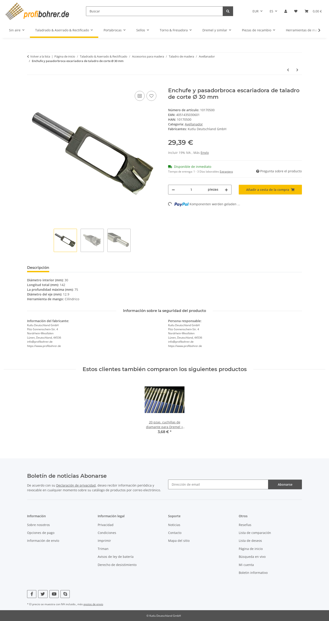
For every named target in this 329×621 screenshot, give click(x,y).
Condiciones (107, 533)
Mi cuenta (246, 565)
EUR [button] (256, 11)
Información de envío (43, 540)
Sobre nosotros (38, 525)
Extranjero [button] (226, 171)
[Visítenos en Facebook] (31, 594)
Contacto (174, 533)
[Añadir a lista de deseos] (151, 96)
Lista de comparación (255, 533)
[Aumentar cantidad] (226, 189)
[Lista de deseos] (296, 11)
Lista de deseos (250, 540)
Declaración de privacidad (76, 485)
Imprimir (104, 540)
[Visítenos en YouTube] (54, 594)
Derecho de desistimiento (117, 565)
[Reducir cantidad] (173, 189)
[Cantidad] (191, 189)
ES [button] (271, 11)
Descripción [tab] (38, 267)
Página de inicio (251, 549)
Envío (205, 152)
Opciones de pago (40, 533)
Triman (103, 549)
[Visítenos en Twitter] (42, 594)
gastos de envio (93, 604)
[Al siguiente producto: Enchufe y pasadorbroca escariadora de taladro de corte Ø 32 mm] (297, 70)
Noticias (174, 525)
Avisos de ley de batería (116, 556)
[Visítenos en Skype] (65, 594)
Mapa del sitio (179, 540)
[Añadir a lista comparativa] (140, 96)
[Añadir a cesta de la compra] (30, 84)
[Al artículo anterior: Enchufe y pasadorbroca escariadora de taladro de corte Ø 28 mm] (288, 70)
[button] (286, 11)
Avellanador (194, 124)
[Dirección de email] (218, 484)
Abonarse (285, 484)
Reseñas (245, 525)
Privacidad (106, 525)
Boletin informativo (253, 572)
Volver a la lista (40, 56)
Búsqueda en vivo (252, 556)
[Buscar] (154, 11)
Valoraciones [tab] (68, 267)
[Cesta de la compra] (313, 11)
